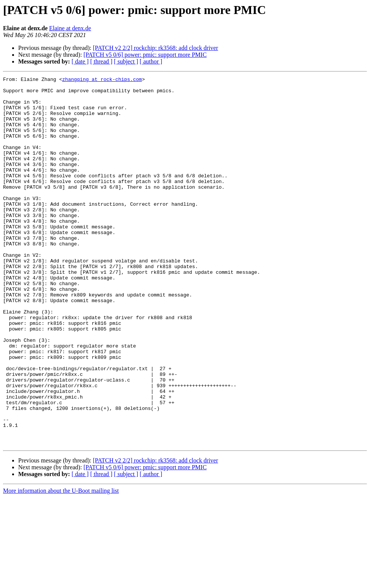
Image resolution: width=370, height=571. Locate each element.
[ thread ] (101, 61)
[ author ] (151, 61)
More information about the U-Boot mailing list (61, 564)
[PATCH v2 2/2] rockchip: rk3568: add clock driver (155, 48)
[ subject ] (126, 61)
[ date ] (80, 61)
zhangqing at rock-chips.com (102, 80)
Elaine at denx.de (70, 28)
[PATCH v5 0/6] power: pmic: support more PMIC (144, 54)
